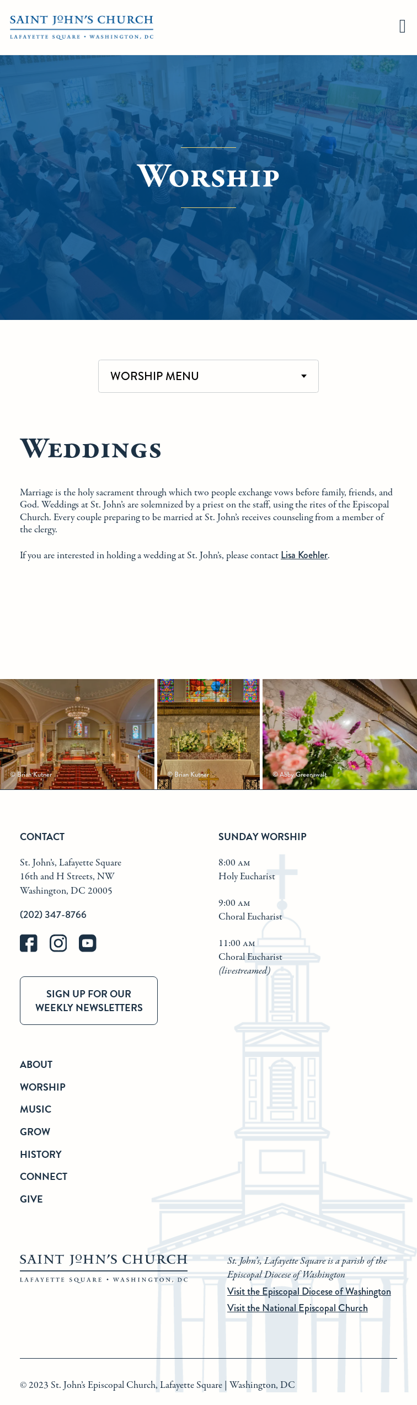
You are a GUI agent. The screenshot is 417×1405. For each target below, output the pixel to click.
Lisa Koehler (304, 555)
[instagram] (64, 950)
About (36, 1064)
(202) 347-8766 (53, 914)
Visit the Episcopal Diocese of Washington (309, 1291)
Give (31, 1199)
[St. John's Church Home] (81, 27)
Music (35, 1109)
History (41, 1154)
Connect (43, 1176)
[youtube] (92, 950)
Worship (43, 1087)
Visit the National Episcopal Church (297, 1308)
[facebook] (35, 950)
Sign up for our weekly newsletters (89, 1000)
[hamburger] (402, 28)
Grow (35, 1131)
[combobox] (208, 376)
